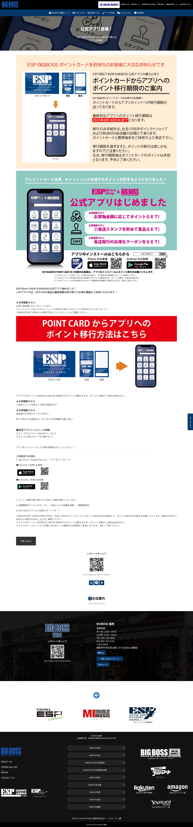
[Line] (96, 582)
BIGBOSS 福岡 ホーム (59, 12)
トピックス (79, 12)
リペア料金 (109, 12)
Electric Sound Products (84, 818)
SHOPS (134, 4)
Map (101, 652)
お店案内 (139, 12)
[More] (101, 582)
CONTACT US (184, 4)
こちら (40, 519)
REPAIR (160, 3)
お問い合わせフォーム (109, 658)
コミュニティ (124, 12)
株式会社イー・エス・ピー (108, 818)
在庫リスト (94, 12)
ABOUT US (125, 4)
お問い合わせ (26, 541)
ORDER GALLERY (149, 4)
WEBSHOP (170, 4)
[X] (91, 582)
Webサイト (103, 664)
